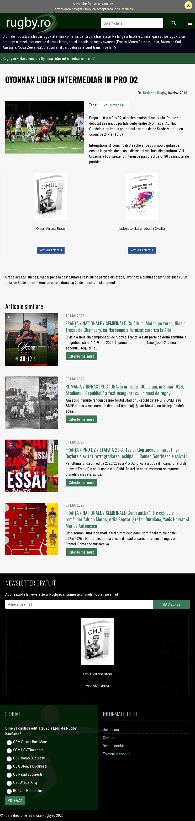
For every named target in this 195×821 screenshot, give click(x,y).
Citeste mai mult (81, 356)
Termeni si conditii (116, 754)
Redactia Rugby (154, 93)
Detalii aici (127, 9)
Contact (109, 737)
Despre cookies (115, 745)
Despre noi (111, 729)
